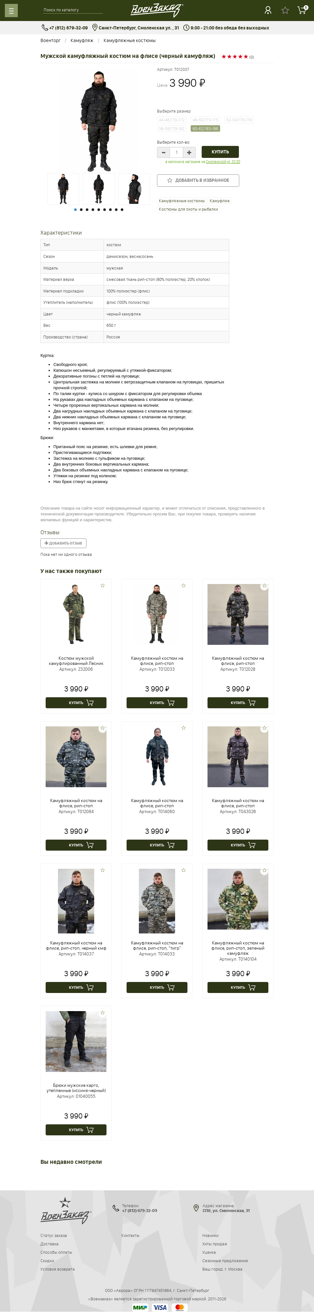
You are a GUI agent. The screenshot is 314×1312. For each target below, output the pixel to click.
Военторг (50, 40)
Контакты (130, 1235)
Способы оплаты (56, 1252)
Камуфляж (82, 40)
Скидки (47, 1260)
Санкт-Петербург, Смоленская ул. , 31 (135, 28)
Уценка (209, 1252)
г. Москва (233, 1269)
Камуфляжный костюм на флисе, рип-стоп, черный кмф (76, 945)
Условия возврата (57, 1269)
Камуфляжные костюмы (130, 40)
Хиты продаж (214, 1243)
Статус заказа (53, 1235)
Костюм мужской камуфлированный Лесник (76, 660)
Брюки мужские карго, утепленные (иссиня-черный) (76, 1087)
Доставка (49, 1243)
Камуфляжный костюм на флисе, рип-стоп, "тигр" (157, 945)
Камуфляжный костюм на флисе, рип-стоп (157, 660)
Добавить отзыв (63, 543)
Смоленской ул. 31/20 (223, 161)
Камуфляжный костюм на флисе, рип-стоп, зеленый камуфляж (237, 948)
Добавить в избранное (198, 180)
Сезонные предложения (225, 1260)
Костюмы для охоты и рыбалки (188, 209)
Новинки (210, 1235)
